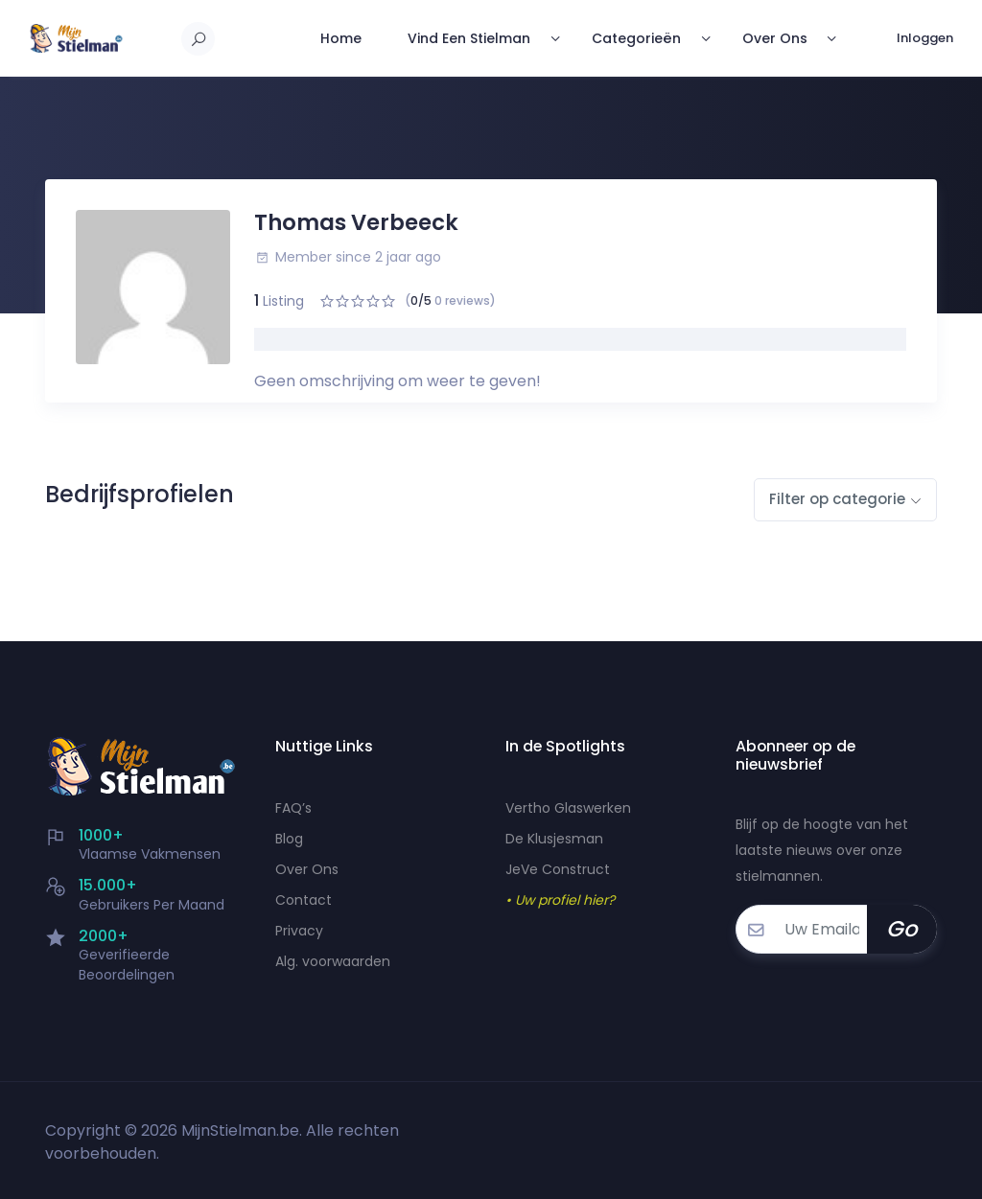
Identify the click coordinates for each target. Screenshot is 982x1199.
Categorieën (633, 38)
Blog (289, 838)
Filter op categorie (837, 499)
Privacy (299, 930)
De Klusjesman (554, 838)
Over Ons (773, 38)
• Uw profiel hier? (560, 900)
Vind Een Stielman (465, 38)
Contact (303, 900)
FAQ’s (293, 808)
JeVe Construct (557, 869)
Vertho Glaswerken (568, 808)
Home (337, 38)
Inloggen (925, 38)
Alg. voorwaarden (332, 961)
